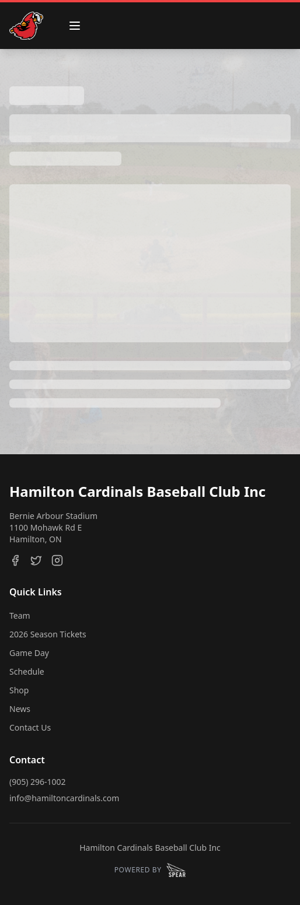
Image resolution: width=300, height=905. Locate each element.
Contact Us (30, 727)
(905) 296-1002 (37, 781)
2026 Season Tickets (47, 634)
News (19, 708)
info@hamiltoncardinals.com (64, 798)
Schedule (26, 671)
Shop (19, 690)
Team (19, 615)
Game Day (29, 652)
